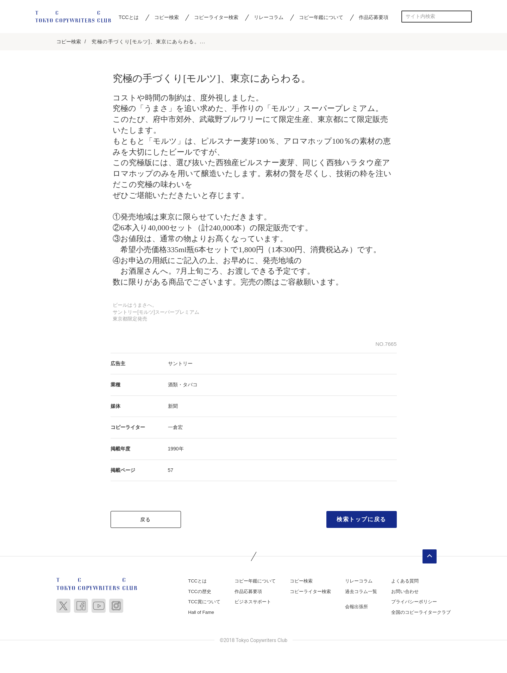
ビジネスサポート (252, 602)
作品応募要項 (373, 17)
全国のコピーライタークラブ (421, 613)
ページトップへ (430, 557)
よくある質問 (405, 582)
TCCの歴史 (199, 592)
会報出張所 (356, 607)
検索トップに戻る (361, 520)
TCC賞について (204, 602)
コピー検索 (166, 17)
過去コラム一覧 (361, 592)
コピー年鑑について (321, 17)
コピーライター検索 (216, 17)
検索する (466, 16)
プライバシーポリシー (414, 602)
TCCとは (129, 17)
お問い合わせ (405, 592)
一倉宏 (175, 428)
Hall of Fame (201, 613)
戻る (145, 520)
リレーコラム (268, 17)
